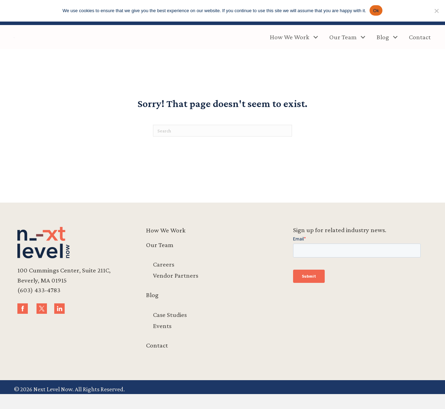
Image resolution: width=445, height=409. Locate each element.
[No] (436, 10)
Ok (376, 10)
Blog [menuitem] (383, 44)
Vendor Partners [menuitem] (175, 290)
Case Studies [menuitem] (170, 329)
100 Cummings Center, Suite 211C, (64, 285)
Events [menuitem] (162, 340)
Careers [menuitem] (163, 279)
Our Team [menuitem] (343, 44)
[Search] (222, 146)
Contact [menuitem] (420, 44)
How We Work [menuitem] (289, 44)
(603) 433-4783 (38, 305)
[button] (315, 44)
